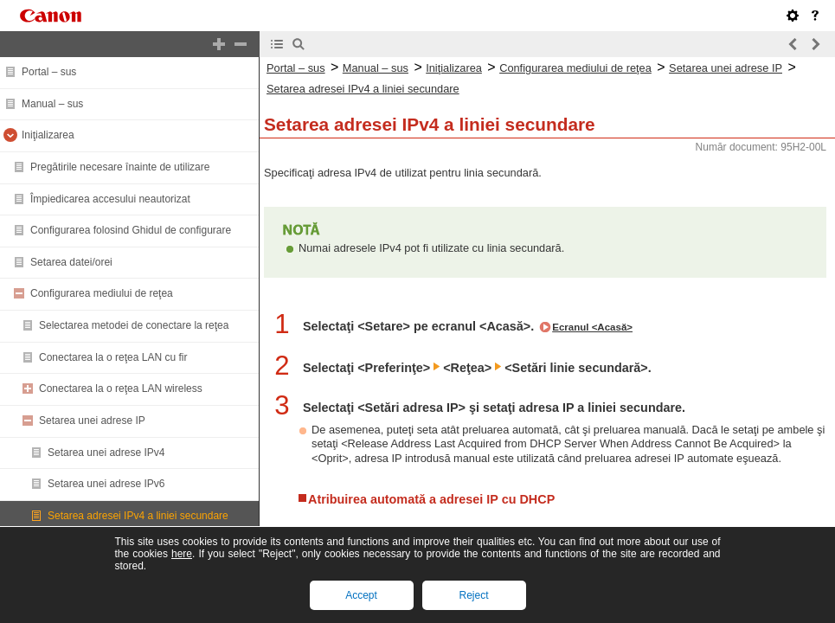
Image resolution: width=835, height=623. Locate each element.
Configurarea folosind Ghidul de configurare (130, 230)
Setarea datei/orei (71, 262)
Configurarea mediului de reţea (101, 293)
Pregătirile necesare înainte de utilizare (119, 167)
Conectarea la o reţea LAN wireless (120, 388)
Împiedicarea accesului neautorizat (110, 199)
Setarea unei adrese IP (92, 420)
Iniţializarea (48, 135)
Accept (361, 595)
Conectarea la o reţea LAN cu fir (113, 357)
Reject (473, 595)
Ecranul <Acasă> (592, 327)
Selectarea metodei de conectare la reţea (133, 325)
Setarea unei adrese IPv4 (106, 452)
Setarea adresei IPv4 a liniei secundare (138, 516)
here (181, 554)
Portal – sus (49, 72)
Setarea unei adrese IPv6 (106, 484)
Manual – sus (52, 104)
